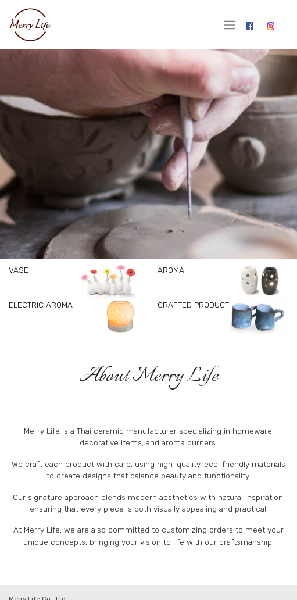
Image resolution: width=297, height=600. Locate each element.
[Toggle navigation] (229, 25)
